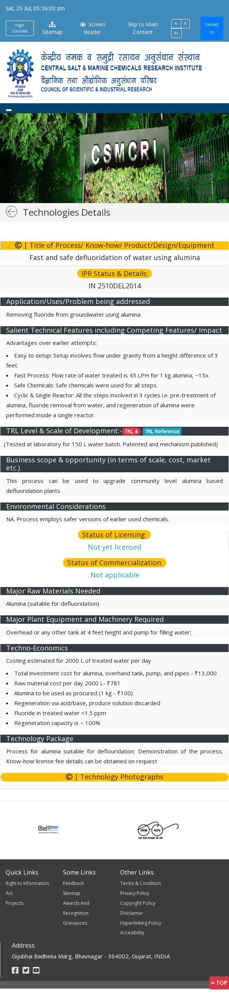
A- (176, 23)
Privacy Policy (134, 893)
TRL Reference (162, 431)
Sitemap (52, 29)
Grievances (75, 923)
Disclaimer (131, 913)
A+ (176, 33)
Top (219, 982)
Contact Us (212, 28)
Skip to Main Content (142, 28)
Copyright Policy (137, 903)
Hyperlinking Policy (140, 923)
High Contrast (19, 28)
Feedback (73, 883)
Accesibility (132, 932)
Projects (14, 903)
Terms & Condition (140, 883)
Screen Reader (92, 28)
